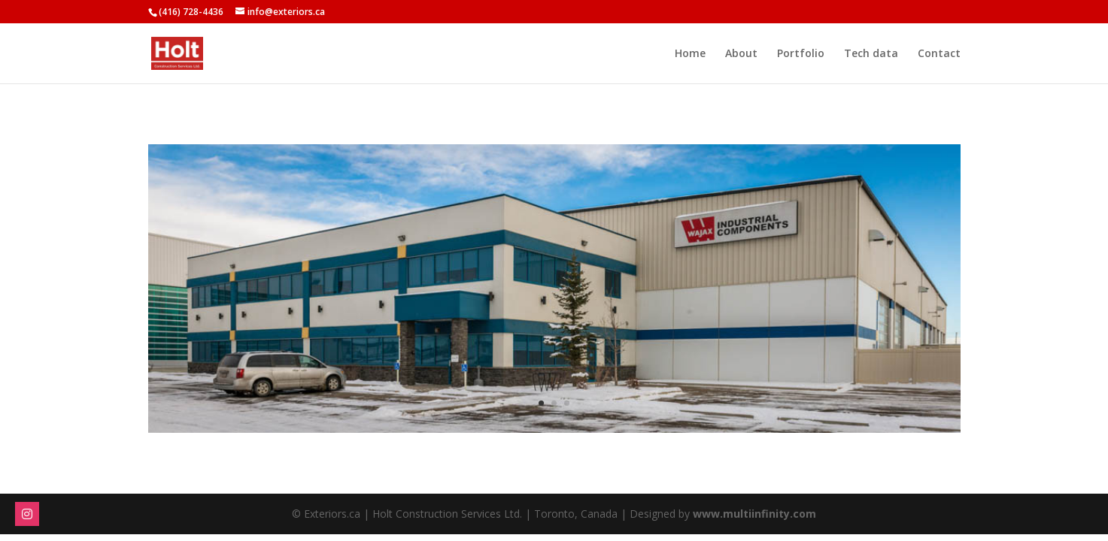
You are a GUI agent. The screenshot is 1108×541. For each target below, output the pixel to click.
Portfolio (800, 54)
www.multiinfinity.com (754, 513)
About (741, 54)
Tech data (871, 54)
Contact (939, 54)
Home (690, 54)
